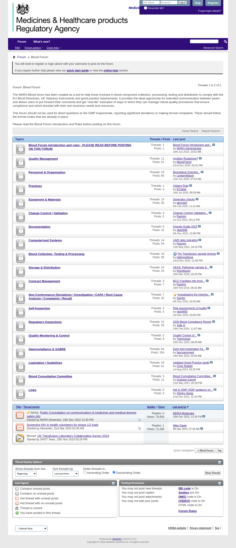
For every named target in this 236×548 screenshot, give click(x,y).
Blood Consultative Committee (50, 376)
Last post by (181, 407)
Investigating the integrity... (193, 294)
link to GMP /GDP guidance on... (193, 389)
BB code (184, 488)
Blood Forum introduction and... (192, 145)
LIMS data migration (185, 240)
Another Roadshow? (185, 158)
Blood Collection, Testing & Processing (56, 254)
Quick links (53, 47)
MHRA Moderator (50, 419)
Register (213, 3)
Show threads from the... (31, 469)
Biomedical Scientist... (186, 172)
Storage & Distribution (44, 267)
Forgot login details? (209, 10)
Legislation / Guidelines (45, 362)
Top (219, 450)
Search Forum (210, 131)
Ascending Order (96, 472)
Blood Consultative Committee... (192, 376)
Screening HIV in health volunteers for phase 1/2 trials (62, 425)
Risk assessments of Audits (190, 308)
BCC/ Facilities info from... (189, 281)
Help (198, 3)
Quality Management (43, 158)
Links (32, 390)
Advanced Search (213, 47)
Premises (35, 186)
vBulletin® (117, 538)
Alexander (46, 428)
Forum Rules (187, 511)
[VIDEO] (184, 501)
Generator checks (184, 199)
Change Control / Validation (48, 213)
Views (161, 407)
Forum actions (33, 47)
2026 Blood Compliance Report (192, 321)
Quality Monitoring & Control (49, 335)
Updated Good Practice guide (191, 362)
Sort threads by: (63, 469)
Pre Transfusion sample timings (196, 253)
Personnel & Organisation (47, 172)
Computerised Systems (45, 240)
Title (18, 407)
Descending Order (126, 472)
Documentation (39, 226)
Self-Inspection (39, 308)
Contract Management (44, 281)
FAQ (17, 47)
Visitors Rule (181, 185)
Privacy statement (200, 528)
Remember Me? (154, 8)
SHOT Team (47, 439)
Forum (22, 41)
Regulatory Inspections (45, 322)
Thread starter (32, 407)
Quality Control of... (185, 335)
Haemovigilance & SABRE (47, 349)
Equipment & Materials (45, 199)
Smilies (183, 492)
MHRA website (177, 528)
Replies (151, 407)
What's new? (41, 41)
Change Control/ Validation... (190, 213)
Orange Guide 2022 (185, 226)
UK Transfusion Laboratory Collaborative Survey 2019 (73, 436)
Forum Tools (189, 131)
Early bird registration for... (189, 349)
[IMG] (182, 496)
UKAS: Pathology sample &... (191, 267)
